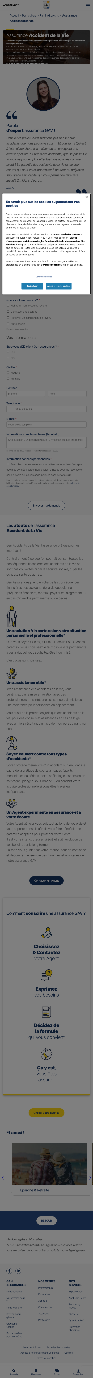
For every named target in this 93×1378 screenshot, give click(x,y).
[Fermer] (86, 197)
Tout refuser (32, 286)
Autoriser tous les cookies (58, 286)
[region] (46, 244)
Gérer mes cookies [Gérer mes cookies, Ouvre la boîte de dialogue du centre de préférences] (44, 277)
